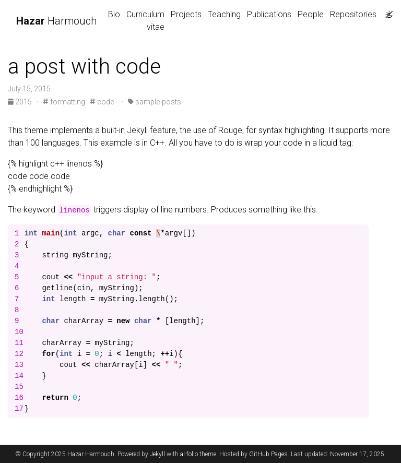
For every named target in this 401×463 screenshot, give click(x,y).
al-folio (189, 454)
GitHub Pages (268, 454)
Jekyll (157, 454)
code (102, 102)
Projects (186, 14)
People (311, 14)
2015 (20, 102)
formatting (64, 102)
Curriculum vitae (145, 20)
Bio (114, 14)
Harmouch (56, 21)
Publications (269, 14)
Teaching (224, 14)
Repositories (353, 14)
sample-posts (154, 102)
